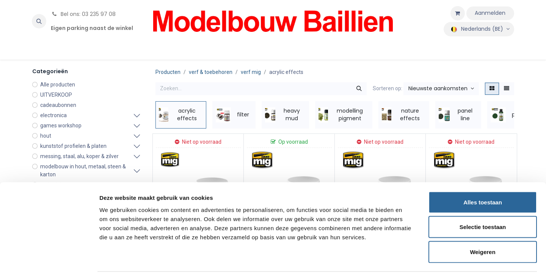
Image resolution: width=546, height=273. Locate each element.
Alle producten (57, 85)
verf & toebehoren (210, 72)
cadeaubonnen (58, 105)
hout (45, 136)
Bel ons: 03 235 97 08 (83, 14)
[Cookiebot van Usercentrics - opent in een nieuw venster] (49, 258)
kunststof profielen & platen (73, 146)
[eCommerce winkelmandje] (457, 13)
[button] (39, 21)
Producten (167, 72)
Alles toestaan (482, 173)
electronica (53, 115)
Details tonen (410, 258)
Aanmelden (490, 13)
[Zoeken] (359, 88)
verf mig (251, 72)
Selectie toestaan (483, 198)
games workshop (61, 125)
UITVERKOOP (56, 95)
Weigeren (482, 223)
